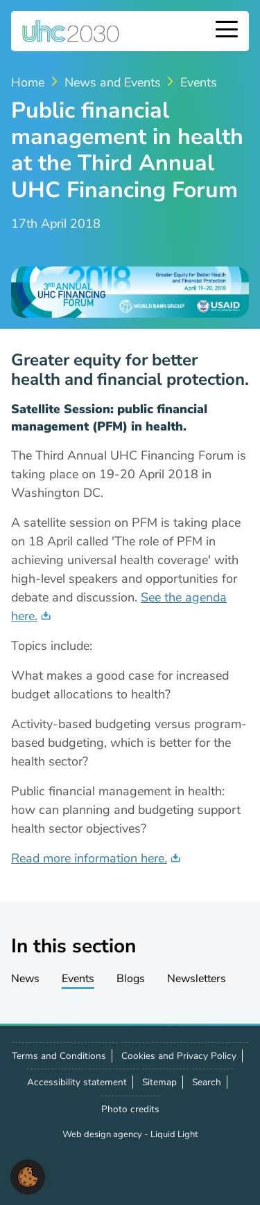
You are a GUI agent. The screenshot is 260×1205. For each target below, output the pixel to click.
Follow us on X (57, 1170)
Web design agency (103, 1134)
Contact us (118, 1169)
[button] (27, 1176)
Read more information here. (89, 858)
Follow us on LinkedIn (87, 1170)
